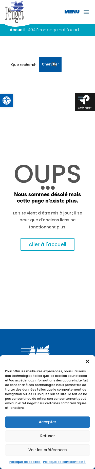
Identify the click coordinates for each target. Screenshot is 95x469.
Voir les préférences (47, 450)
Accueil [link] (17, 30)
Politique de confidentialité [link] (64, 462)
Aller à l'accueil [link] (47, 244)
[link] (6, 100)
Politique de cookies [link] (25, 462)
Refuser (47, 436)
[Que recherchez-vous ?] (23, 64)
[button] (87, 361)
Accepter (47, 422)
